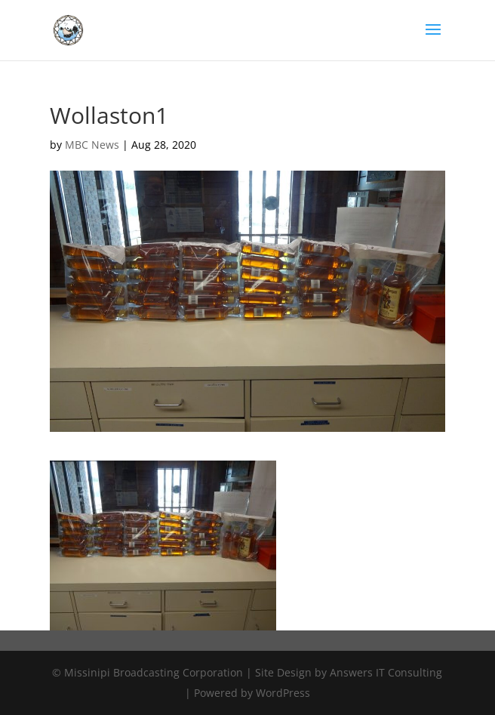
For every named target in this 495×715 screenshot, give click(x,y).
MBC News (92, 144)
